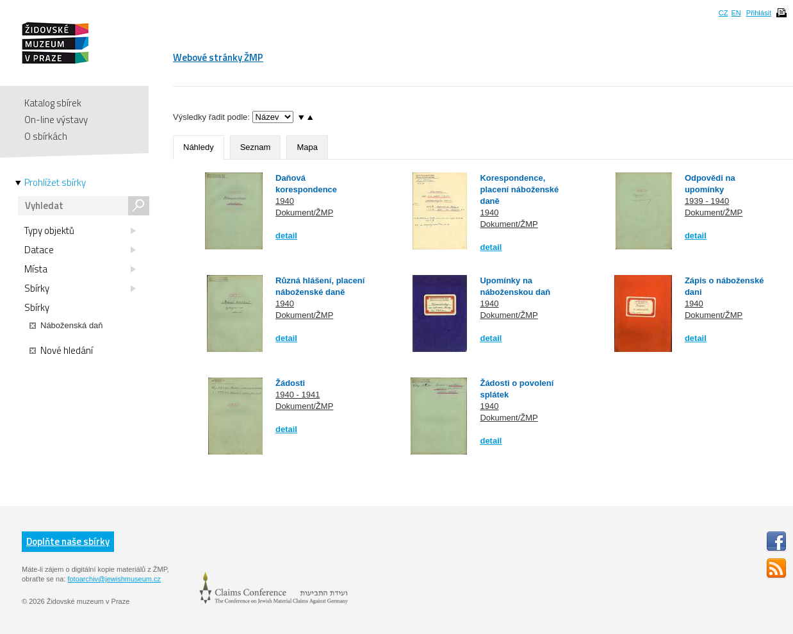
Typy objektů (80, 231)
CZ (723, 13)
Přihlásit (758, 13)
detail (286, 235)
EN (735, 13)
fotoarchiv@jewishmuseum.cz (114, 579)
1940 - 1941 (297, 394)
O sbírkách (45, 136)
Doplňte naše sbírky (68, 541)
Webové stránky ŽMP (218, 57)
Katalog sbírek (52, 103)
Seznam (255, 147)
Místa (80, 269)
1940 (284, 201)
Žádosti (290, 383)
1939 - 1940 (707, 201)
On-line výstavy (56, 119)
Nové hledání (61, 350)
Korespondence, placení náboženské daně (519, 189)
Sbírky (80, 288)
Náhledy (198, 147)
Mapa (307, 147)
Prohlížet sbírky (55, 182)
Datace (80, 250)
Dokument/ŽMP (304, 212)
